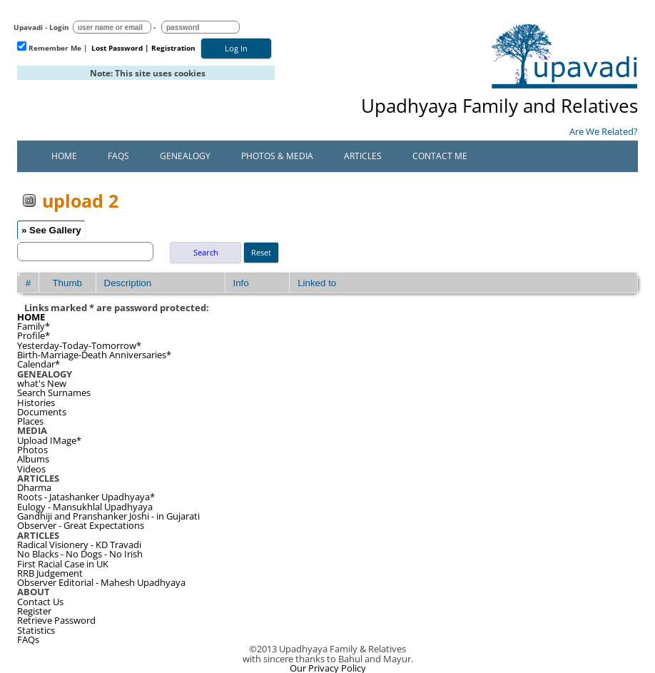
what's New (41, 383)
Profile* (33, 335)
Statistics (36, 630)
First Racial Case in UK (62, 563)
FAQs (118, 156)
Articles (363, 156)
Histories (36, 402)
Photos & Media (277, 156)
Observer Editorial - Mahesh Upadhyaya (101, 582)
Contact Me (439, 156)
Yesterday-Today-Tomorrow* (79, 345)
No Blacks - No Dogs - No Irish (80, 553)
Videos (31, 468)
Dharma (34, 487)
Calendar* (38, 364)
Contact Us (40, 601)
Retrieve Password (56, 620)
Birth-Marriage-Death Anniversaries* (94, 354)
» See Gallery (51, 230)
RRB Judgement (50, 573)
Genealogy (185, 156)
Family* (33, 326)
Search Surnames (54, 392)
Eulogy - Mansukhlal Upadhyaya (85, 506)
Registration (173, 48)
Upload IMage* (49, 440)
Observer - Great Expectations (80, 525)
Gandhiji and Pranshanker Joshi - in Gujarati (108, 516)
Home (64, 156)
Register (34, 610)
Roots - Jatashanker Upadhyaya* (86, 496)
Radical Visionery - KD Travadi (79, 544)
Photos (32, 449)
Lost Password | (120, 48)
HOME (31, 316)
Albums (33, 458)
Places (30, 421)
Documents (41, 411)
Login (59, 27)
